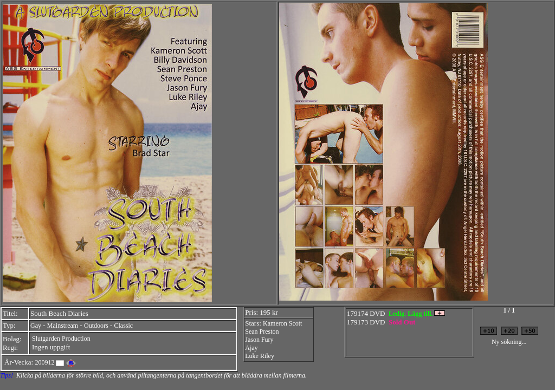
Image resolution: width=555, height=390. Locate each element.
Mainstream (62, 325)
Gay (35, 325)
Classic (123, 325)
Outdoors (96, 325)
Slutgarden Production (61, 338)
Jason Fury (259, 339)
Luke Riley (259, 356)
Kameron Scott (282, 323)
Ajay (251, 348)
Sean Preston (262, 331)
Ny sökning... (509, 342)
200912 (44, 362)
